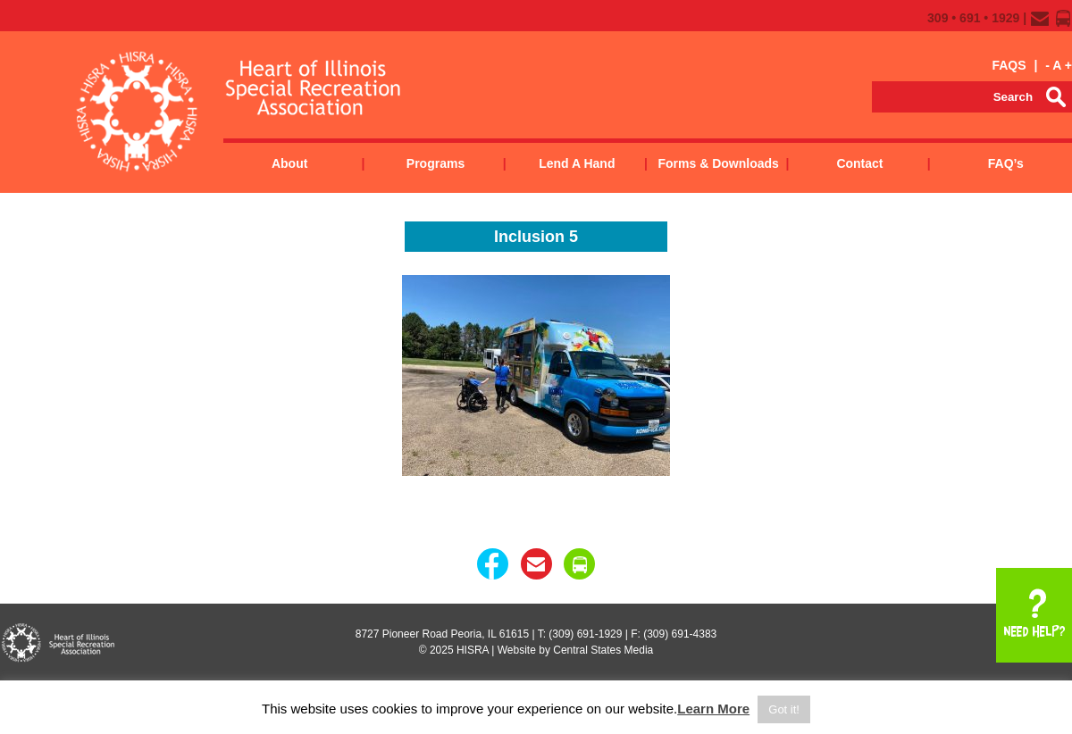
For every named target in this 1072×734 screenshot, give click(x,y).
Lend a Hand (577, 163)
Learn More (713, 708)
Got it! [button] (784, 709)
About (289, 163)
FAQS (1009, 65)
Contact (859, 163)
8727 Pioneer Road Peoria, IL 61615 (442, 634)
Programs (435, 163)
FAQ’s (1006, 163)
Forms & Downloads (717, 163)
